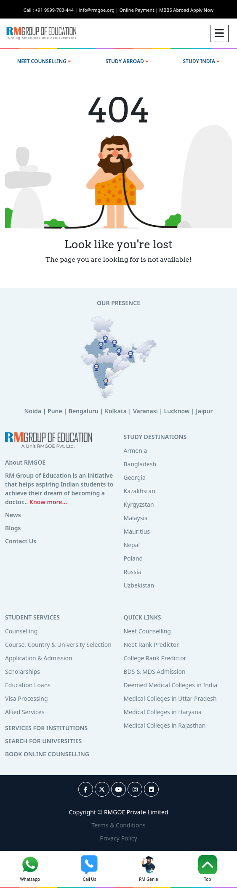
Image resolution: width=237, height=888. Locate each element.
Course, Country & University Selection (58, 645)
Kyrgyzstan (139, 504)
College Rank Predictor (155, 658)
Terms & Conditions (118, 825)
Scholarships (22, 671)
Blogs (13, 528)
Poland (133, 558)
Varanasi (145, 411)
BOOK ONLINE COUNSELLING (47, 754)
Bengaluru (84, 411)
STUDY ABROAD (127, 61)
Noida (32, 411)
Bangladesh (140, 464)
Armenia (135, 451)
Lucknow (177, 411)
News (13, 515)
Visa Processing (26, 698)
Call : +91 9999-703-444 (51, 10)
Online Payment (139, 10)
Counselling (21, 631)
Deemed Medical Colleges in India (171, 685)
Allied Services (24, 712)
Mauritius (137, 531)
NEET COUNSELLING (44, 61)
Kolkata (116, 411)
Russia (132, 572)
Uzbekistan (139, 585)
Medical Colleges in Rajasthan (165, 725)
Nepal (132, 545)
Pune (55, 411)
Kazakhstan (139, 491)
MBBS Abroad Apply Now (186, 10)
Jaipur (204, 411)
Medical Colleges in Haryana (163, 712)
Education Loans (28, 685)
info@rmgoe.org (99, 10)
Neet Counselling (147, 631)
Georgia (135, 477)
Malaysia (136, 518)
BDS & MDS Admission (155, 671)
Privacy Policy (118, 838)
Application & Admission (38, 658)
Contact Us (20, 541)
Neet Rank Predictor (151, 645)
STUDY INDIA (201, 61)
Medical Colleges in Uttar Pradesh (170, 698)
